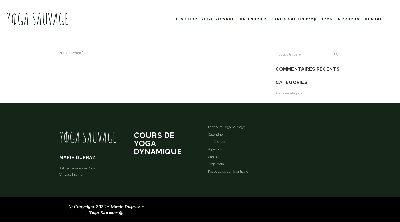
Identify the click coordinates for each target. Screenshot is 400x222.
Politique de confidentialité (228, 171)
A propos (215, 149)
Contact (214, 157)
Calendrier (216, 134)
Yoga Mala (216, 164)
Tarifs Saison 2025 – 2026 (227, 142)
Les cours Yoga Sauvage (226, 127)
